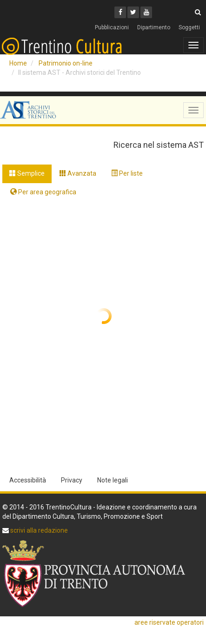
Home (18, 63)
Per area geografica (43, 192)
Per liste (127, 173)
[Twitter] (133, 12)
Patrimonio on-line (66, 63)
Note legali (112, 480)
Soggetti (189, 27)
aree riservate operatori (169, 622)
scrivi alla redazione (38, 530)
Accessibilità (27, 480)
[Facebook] (120, 12)
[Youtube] (146, 12)
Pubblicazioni (112, 27)
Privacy (71, 480)
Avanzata (78, 173)
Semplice (27, 173)
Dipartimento (153, 27)
